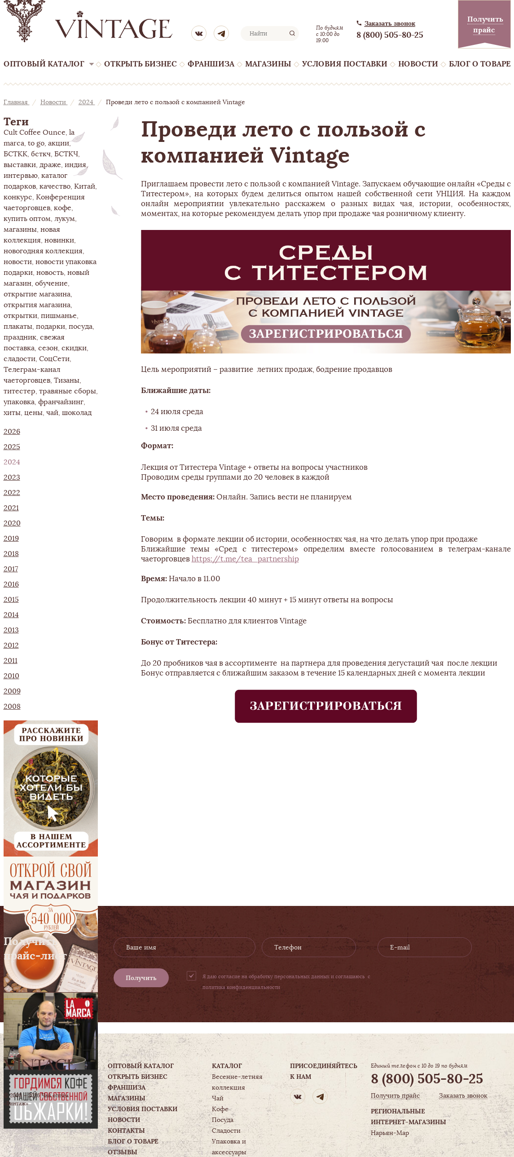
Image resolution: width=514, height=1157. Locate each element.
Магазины (268, 64)
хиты (12, 412)
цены (33, 412)
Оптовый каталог (44, 64)
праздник (20, 337)
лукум (64, 218)
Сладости (226, 1130)
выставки (20, 164)
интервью (21, 175)
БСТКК (15, 154)
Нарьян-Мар (390, 1133)
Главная (17, 102)
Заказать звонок (390, 23)
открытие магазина (37, 294)
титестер (19, 391)
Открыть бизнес (140, 64)
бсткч (41, 154)
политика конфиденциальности (241, 987)
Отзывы (122, 1152)
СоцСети (54, 358)
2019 (11, 538)
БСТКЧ (66, 154)
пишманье (59, 315)
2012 (11, 645)
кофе (62, 207)
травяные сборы (67, 391)
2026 (12, 431)
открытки (20, 315)
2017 (11, 569)
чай (52, 412)
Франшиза (211, 64)
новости (18, 261)
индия (75, 164)
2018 (11, 553)
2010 (11, 675)
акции (58, 143)
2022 (12, 492)
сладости (19, 358)
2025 (12, 446)
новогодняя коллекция (43, 251)
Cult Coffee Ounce (35, 132)
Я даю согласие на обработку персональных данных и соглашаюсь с (286, 981)
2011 (11, 660)
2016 (11, 584)
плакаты (18, 326)
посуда (80, 326)
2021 (11, 507)
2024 (87, 102)
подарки (50, 326)
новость (50, 272)
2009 (12, 691)
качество (55, 186)
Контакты (126, 1130)
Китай (84, 186)
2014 (11, 614)
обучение (51, 283)
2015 (11, 599)
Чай (218, 1098)
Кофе (220, 1109)
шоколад (77, 412)
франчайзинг (60, 401)
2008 (12, 706)
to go (36, 143)
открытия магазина (37, 304)
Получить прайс (395, 1095)
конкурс (18, 197)
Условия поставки (344, 64)
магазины (20, 229)
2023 (12, 477)
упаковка (19, 401)
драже (50, 164)
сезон (48, 348)
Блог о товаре (480, 64)
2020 (12, 523)
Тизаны (66, 380)
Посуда (222, 1120)
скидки (74, 348)
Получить (141, 978)
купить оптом (27, 218)
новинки (59, 240)
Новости (418, 64)
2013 (11, 630)
